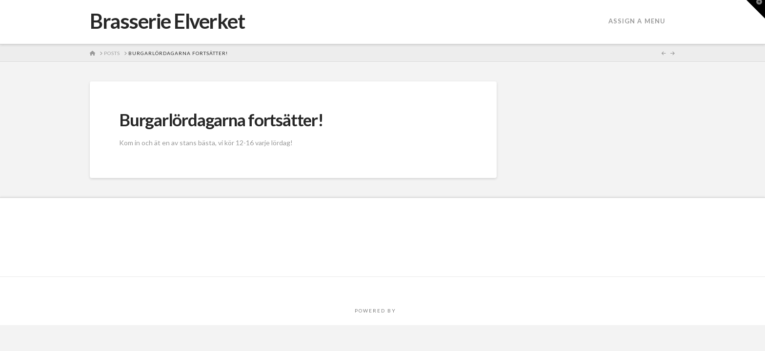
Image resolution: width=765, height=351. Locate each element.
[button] (755, 9)
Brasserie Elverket (167, 21)
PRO (404, 310)
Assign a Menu (636, 21)
